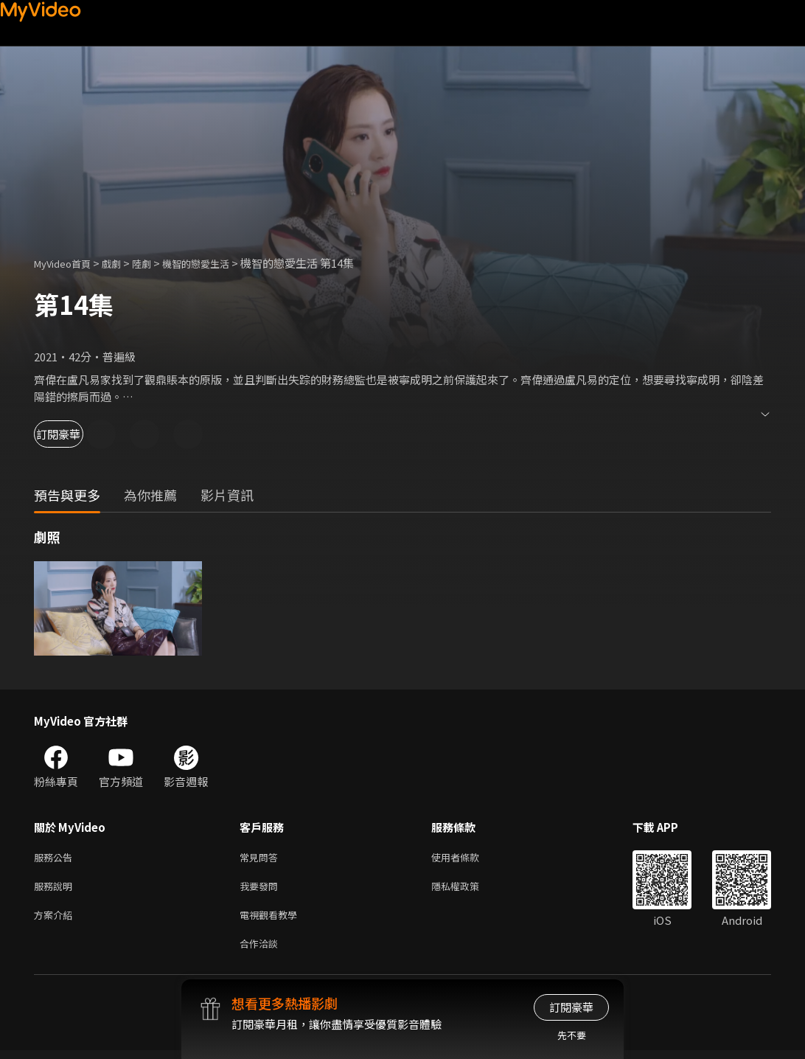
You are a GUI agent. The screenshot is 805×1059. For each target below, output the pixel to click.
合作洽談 (262, 951)
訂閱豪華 (74, 434)
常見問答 (262, 858)
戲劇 (123, 263)
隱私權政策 (467, 889)
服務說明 (56, 889)
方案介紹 (56, 920)
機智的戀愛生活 (217, 263)
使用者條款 (467, 858)
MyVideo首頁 (67, 263)
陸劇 (156, 263)
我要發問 (262, 889)
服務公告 (56, 858)
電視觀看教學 (273, 920)
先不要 (571, 1035)
